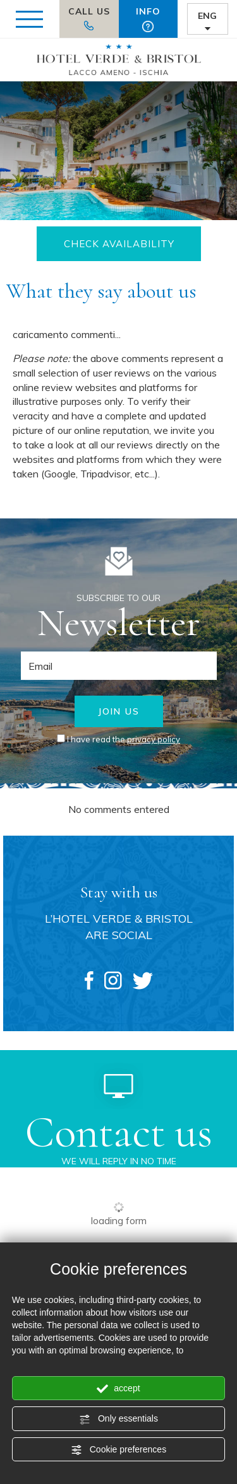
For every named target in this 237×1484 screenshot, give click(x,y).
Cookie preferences (118, 1450)
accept (118, 1388)
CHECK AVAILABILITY (118, 244)
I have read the (123, 739)
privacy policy (153, 739)
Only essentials (118, 1419)
